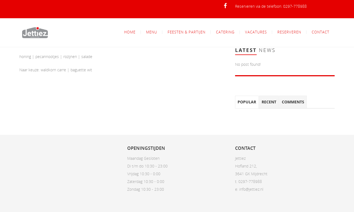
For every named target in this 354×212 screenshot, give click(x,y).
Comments (293, 101)
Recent (269, 101)
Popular (247, 101)
